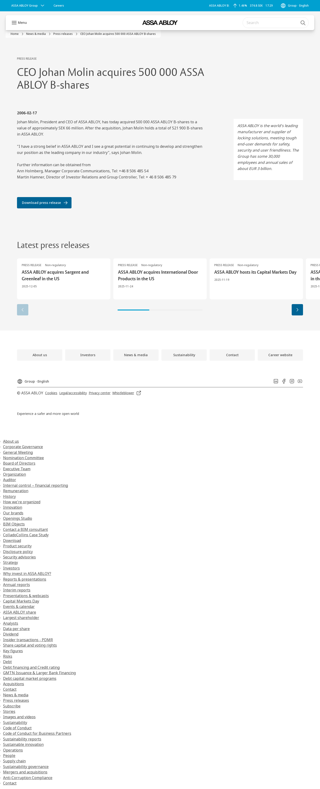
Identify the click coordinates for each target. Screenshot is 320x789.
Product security (17, 546)
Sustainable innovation (23, 744)
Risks (7, 656)
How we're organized (21, 501)
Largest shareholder (21, 617)
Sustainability (15, 722)
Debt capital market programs (29, 678)
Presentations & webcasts (26, 595)
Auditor (9, 479)
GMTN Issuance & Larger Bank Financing (39, 672)
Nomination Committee (23, 457)
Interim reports (16, 590)
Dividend (10, 634)
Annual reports (16, 584)
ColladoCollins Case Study (26, 534)
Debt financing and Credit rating (31, 667)
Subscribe (12, 706)
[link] (58, 5)
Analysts (10, 623)
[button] (297, 309)
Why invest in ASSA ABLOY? (27, 573)
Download (12, 540)
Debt (7, 661)
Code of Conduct (17, 728)
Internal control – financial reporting (35, 485)
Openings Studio (17, 518)
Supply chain (14, 761)
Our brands (13, 513)
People (9, 755)
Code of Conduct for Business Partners (37, 733)
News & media (15, 695)
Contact (10, 689)
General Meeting (18, 452)
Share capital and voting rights (30, 645)
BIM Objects (14, 524)
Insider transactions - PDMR (28, 639)
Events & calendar (19, 606)
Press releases (16, 700)
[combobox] (276, 22)
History (9, 496)
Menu (22, 22)
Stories (9, 711)
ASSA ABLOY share (19, 612)
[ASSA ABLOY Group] (28, 5)
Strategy (10, 562)
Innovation (12, 507)
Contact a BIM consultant (25, 529)
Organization (14, 474)
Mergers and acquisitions (25, 772)
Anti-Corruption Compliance (27, 777)
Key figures (13, 650)
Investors (11, 568)
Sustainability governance (26, 766)
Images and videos (19, 716)
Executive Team (16, 468)
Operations (13, 750)
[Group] (294, 5)
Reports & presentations (24, 579)
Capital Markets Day (21, 601)
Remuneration (15, 490)
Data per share (16, 628)
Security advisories (19, 557)
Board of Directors (19, 463)
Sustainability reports (22, 739)
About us (11, 441)
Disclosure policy (18, 551)
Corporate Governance (23, 446)
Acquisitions (13, 683)
